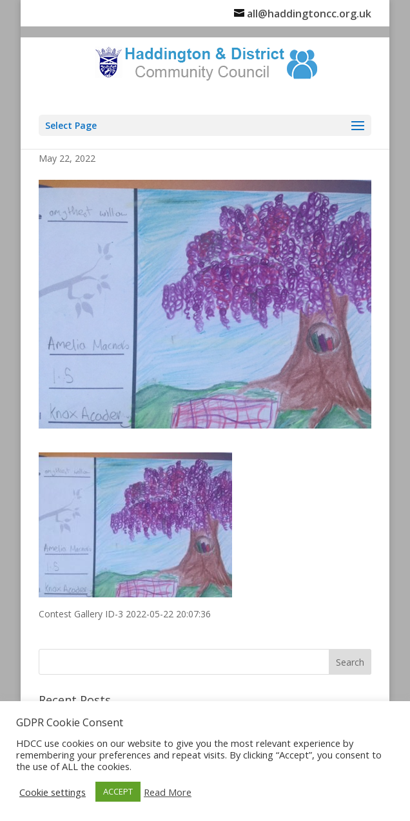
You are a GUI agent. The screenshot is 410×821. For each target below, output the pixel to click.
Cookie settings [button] (52, 792)
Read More (167, 792)
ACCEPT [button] (118, 791)
